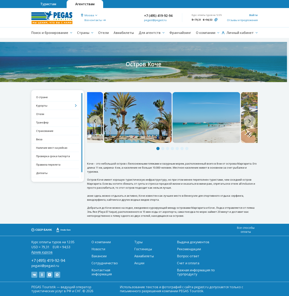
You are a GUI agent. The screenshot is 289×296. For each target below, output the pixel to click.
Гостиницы (143, 249)
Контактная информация (102, 272)
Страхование (44, 131)
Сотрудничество (105, 263)
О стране (42, 97)
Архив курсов (42, 252)
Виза (39, 139)
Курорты (41, 105)
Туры (138, 242)
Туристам (48, 4)
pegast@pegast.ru (155, 20)
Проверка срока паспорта (53, 156)
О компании (101, 242)
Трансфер (42, 122)
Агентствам (85, 4)
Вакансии (99, 256)
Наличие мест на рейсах (51, 148)
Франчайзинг (180, 33)
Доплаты (42, 173)
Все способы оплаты (245, 230)
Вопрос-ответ (188, 256)
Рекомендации (189, 249)
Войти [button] (253, 15)
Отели (103, 33)
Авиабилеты (124, 33)
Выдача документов (193, 242)
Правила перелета (48, 164)
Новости (98, 249)
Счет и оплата (188, 263)
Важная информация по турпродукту (196, 272)
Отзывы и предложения (242, 20)
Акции (139, 263)
